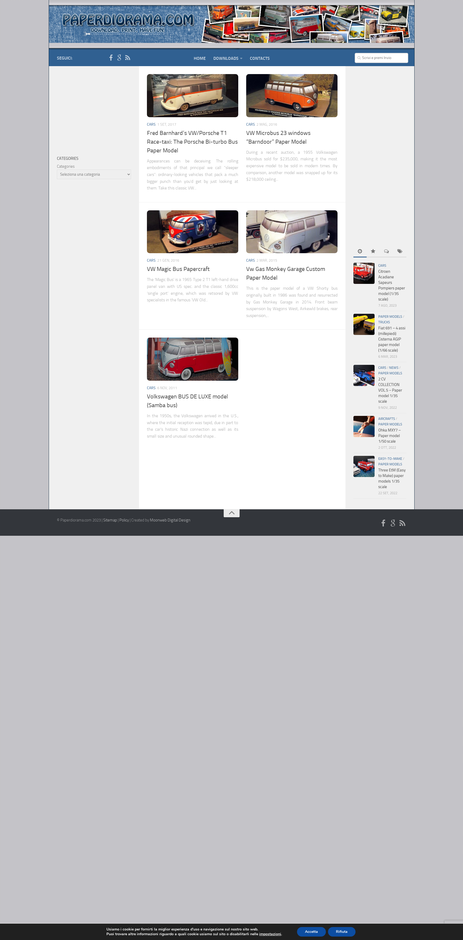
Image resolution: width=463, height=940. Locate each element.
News (393, 368)
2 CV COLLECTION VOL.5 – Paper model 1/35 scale (390, 390)
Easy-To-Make (390, 459)
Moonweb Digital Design (170, 520)
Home (200, 58)
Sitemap (110, 520)
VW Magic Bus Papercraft (178, 269)
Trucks (384, 322)
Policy (124, 520)
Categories (66, 166)
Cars (151, 124)
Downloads (226, 58)
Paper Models (390, 317)
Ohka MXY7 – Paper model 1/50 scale (389, 436)
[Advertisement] (379, 153)
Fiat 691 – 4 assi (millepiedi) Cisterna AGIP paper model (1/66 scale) (391, 339)
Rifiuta (342, 931)
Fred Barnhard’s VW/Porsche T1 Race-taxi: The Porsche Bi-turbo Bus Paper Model (192, 142)
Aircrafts (386, 419)
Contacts (260, 58)
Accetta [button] (311, 931)
